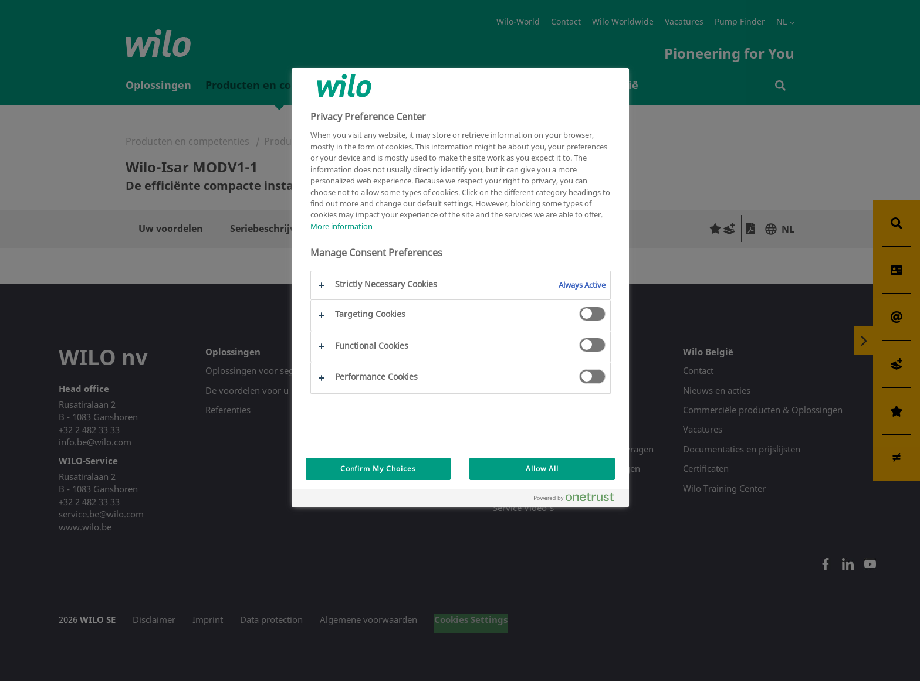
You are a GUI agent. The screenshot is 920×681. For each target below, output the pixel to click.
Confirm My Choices (378, 469)
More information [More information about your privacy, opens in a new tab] (341, 226)
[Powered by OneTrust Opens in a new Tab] (578, 499)
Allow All (542, 469)
